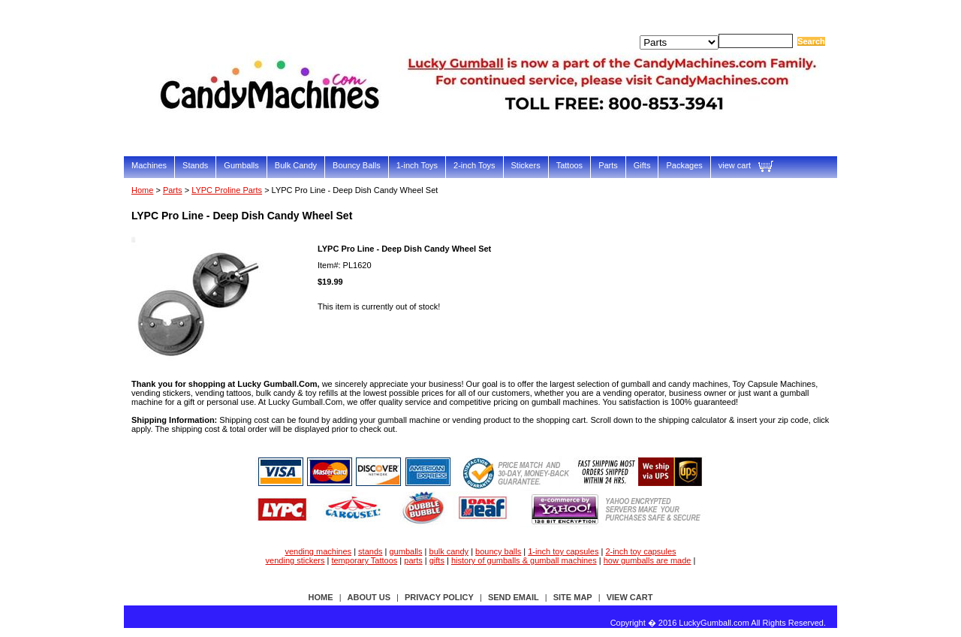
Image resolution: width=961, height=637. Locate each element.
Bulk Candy (296, 165)
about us (369, 597)
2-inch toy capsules (640, 551)
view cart (734, 165)
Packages (684, 165)
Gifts (642, 165)
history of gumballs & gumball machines (524, 560)
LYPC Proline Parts (226, 190)
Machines (149, 165)
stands (370, 551)
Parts (608, 165)
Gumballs (241, 165)
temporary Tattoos (364, 560)
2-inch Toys (474, 165)
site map (572, 597)
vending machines (318, 551)
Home (142, 190)
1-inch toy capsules (563, 551)
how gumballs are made (647, 560)
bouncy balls (498, 551)
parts (413, 560)
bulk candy (449, 551)
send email (513, 597)
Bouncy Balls (357, 165)
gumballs (406, 551)
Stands (195, 165)
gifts (436, 560)
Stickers (526, 165)
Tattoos (569, 165)
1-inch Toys (417, 165)
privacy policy (439, 597)
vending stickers (295, 560)
